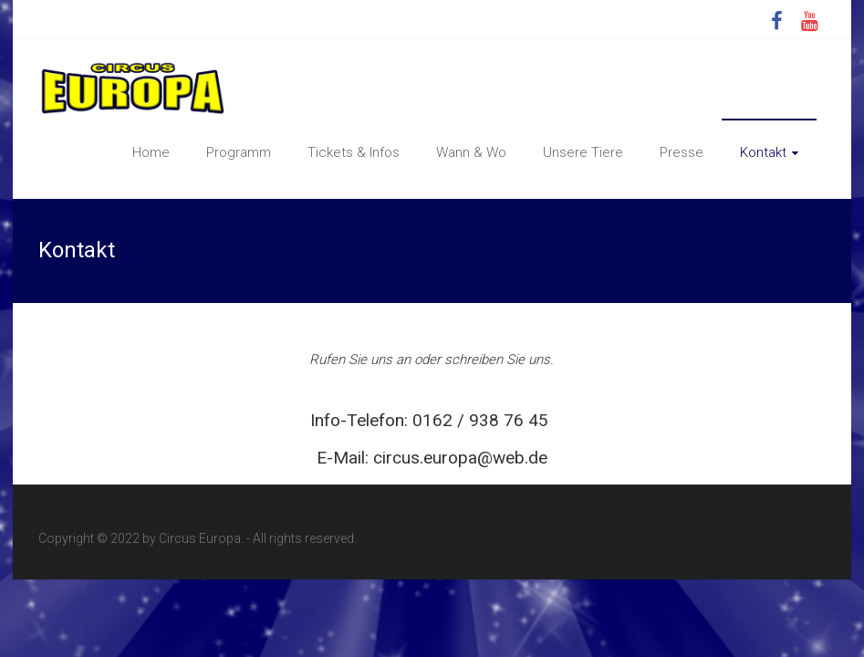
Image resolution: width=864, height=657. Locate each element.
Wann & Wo (471, 152)
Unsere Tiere (583, 152)
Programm (238, 152)
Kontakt (763, 152)
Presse (681, 152)
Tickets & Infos (353, 152)
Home (151, 152)
